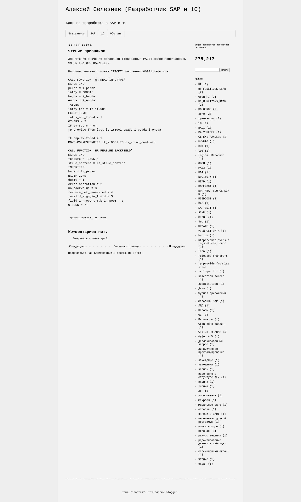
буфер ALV (205, 336)
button (203, 235)
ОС (200, 314)
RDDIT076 (204, 177)
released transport (213, 255)
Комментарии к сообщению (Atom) (118, 253)
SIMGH (202, 217)
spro (201, 113)
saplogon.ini (208, 271)
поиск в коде (208, 426)
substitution (208, 284)
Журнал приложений (212, 293)
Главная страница (126, 246)
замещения (205, 364)
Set (200, 221)
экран (202, 463)
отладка (204, 409)
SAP (92, 33)
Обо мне (116, 33)
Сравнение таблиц (211, 324)
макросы (204, 400)
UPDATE (203, 226)
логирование (207, 395)
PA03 (103, 217)
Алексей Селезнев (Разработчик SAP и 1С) (133, 9)
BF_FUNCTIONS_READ (212, 89)
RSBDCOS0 (204, 198)
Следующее (76, 246)
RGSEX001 (204, 186)
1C (200, 123)
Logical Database (211, 155)
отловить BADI (208, 414)
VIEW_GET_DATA (208, 231)
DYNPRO (203, 141)
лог (200, 391)
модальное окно (209, 404)
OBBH (201, 163)
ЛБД (200, 305)
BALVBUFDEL (206, 132)
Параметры (205, 319)
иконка (203, 381)
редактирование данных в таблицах (212, 442)
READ (201, 181)
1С (102, 33)
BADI (201, 127)
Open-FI (204, 96)
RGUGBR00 (204, 109)
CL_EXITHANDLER (209, 137)
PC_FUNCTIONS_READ (212, 101)
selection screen (211, 276)
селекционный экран (213, 451)
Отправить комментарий (90, 238)
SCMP (201, 212)
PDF (200, 172)
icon (201, 251)
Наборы (203, 310)
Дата (201, 288)
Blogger (171, 492)
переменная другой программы (212, 420)
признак (86, 217)
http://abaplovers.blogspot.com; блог (213, 242)
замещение (205, 360)
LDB (200, 150)
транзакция (206, 118)
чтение (203, 459)
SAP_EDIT (204, 208)
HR (96, 217)
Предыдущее (177, 246)
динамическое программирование (211, 350)
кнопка (203, 386)
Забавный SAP (208, 301)
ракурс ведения (209, 435)
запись (203, 369)
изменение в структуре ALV (208, 375)
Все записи (76, 33)
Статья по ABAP (209, 332)
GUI (200, 146)
